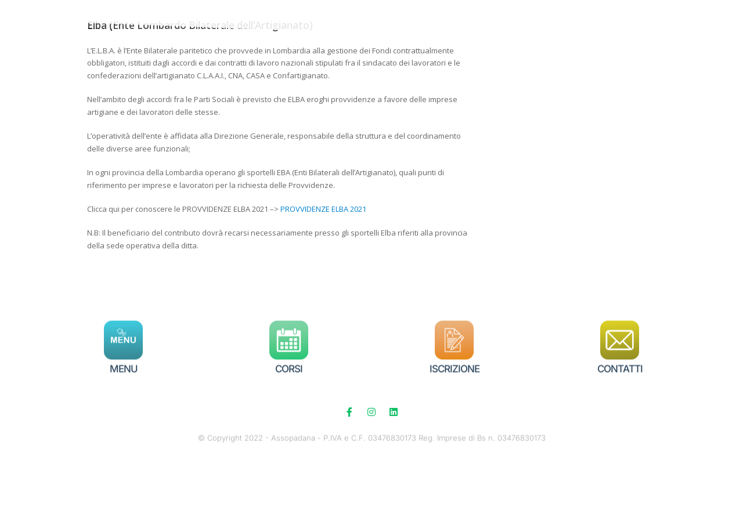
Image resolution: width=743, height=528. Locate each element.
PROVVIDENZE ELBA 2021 (323, 268)
